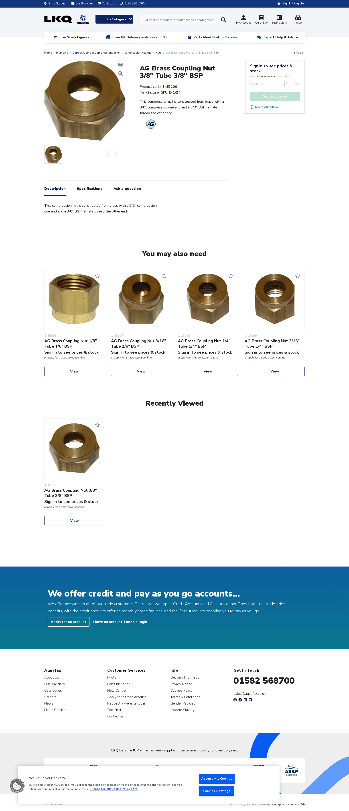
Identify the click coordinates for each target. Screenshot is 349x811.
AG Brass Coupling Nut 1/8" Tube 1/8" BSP (70, 343)
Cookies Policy (181, 690)
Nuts (159, 52)
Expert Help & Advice (281, 37)
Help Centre (116, 690)
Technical (114, 709)
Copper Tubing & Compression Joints (96, 52)
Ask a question (264, 107)
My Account (243, 20)
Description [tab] (55, 188)
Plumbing (62, 52)
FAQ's (111, 677)
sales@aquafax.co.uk (249, 693)
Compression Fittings (137, 52)
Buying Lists (279, 20)
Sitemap (276, 804)
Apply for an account (68, 621)
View (74, 371)
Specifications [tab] (89, 188)
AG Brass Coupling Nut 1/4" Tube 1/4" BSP (204, 343)
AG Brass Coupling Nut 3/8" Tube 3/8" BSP (70, 493)
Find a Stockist (55, 4)
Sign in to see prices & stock (271, 68)
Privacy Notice (181, 684)
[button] (17, 786)
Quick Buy (261, 20)
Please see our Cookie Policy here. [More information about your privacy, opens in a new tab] (114, 789)
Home (48, 52)
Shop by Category (115, 19)
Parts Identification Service (215, 37)
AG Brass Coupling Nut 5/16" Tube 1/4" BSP (272, 343)
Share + (298, 52)
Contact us (115, 716)
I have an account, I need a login (120, 621)
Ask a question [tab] (127, 188)
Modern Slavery (182, 709)
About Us (51, 677)
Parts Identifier (118, 684)
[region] (149, 785)
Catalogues (53, 690)
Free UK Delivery (139, 37)
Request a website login (126, 703)
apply (256, 76)
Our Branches (82, 4)
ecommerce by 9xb (294, 804)
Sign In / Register (294, 4)
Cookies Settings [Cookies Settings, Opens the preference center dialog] (216, 791)
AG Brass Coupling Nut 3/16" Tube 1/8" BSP (138, 343)
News (48, 703)
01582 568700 (264, 681)
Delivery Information (185, 677)
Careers (50, 697)
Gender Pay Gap (182, 703)
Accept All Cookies (216, 778)
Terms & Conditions (185, 697)
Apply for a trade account (126, 697)
